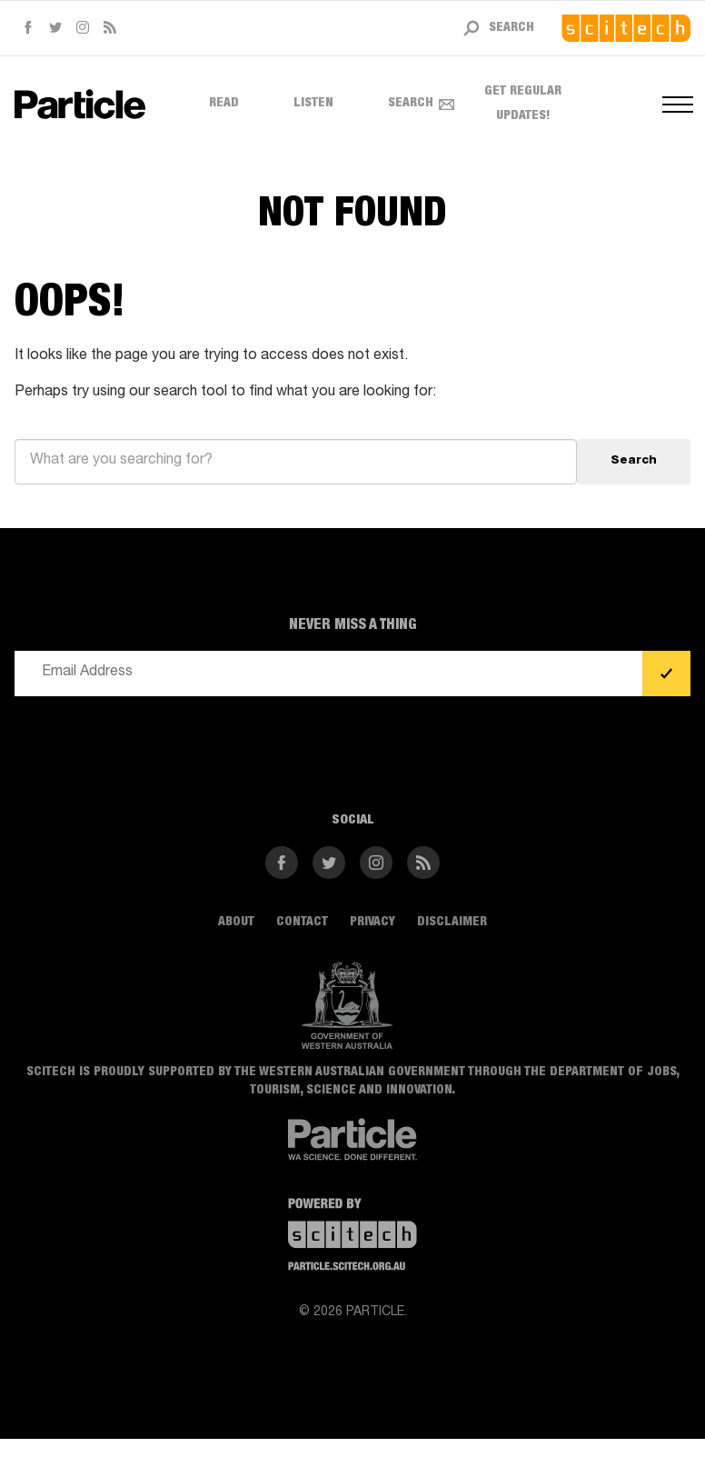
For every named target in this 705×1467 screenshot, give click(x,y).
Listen (313, 103)
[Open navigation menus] (676, 104)
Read (224, 103)
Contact (302, 922)
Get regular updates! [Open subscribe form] (500, 104)
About (236, 922)
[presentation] (153, 746)
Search (410, 103)
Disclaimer (452, 922)
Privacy (372, 922)
